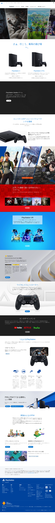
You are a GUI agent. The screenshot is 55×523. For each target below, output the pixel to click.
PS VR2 (12, 487)
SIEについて (4, 485)
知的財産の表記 (38, 492)
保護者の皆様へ (38, 493)
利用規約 (37, 485)
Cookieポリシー (46, 509)
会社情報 (3, 490)
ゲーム (4, 2)
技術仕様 (22, 5)
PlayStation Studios (4, 487)
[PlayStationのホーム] (2, 3)
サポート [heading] (29, 483)
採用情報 (3, 486)
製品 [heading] (11, 483)
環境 (20, 485)
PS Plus (11, 2)
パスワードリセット (30, 491)
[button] (17, 405)
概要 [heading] (3, 483)
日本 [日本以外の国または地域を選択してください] (4, 509)
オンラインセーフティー (22, 487)
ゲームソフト (17, 5)
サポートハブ (30, 485)
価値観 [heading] (20, 483)
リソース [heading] (37, 483)
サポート (24, 2)
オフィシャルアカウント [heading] (49, 483)
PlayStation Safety (30, 486)
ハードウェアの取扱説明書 (31, 493)
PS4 (8, 2)
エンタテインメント (33, 5)
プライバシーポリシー (33, 509)
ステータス (29, 487)
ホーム (3, 481)
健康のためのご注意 (39, 491)
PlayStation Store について (40, 486)
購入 (21, 2)
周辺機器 (15, 2)
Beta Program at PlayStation (49, 496)
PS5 (6, 2)
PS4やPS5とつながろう (41, 5)
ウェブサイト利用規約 (40, 509)
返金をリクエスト (30, 492)
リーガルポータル (27, 509)
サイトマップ (51, 509)
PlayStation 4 (11, 5)
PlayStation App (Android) (48, 495)
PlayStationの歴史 (4, 491)
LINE (45, 492)
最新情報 (18, 2)
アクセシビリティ (21, 486)
